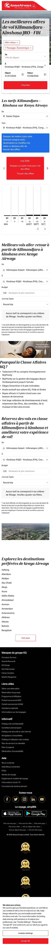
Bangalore (7, 630)
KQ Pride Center (8, 669)
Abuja (4, 587)
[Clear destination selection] (47, 128)
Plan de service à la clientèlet (13, 743)
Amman (5, 604)
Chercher (25, 85)
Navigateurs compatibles (12, 735)
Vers (3, 123)
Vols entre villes (14, 827)
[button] (18, 48)
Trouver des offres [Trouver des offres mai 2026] (25, 173)
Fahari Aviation (8, 673)
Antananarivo (8, 613)
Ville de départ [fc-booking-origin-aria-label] (12, 57)
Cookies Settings (25, 933)
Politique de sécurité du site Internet (16, 732)
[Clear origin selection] (47, 116)
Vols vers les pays (9, 823)
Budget (5, 287)
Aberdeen (6, 574)
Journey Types (8, 299)
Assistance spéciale (10, 708)
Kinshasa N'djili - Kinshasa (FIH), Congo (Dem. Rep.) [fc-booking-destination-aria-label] (24, 66)
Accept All (25, 941)
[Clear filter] (47, 270)
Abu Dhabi (7, 582)
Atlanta (5, 621)
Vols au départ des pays (17, 830)
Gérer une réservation (10, 688)
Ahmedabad (7, 600)
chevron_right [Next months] (47, 168)
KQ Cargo (6, 665)
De (6, 54)
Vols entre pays (39, 823)
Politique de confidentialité (12, 724)
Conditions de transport (11, 728)
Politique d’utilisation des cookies (15, 739)
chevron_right (45, 229)
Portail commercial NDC (11, 700)
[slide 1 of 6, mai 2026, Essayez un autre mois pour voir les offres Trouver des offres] (25, 168)
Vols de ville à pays (35, 830)
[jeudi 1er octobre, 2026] (44, 215)
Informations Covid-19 (11, 782)
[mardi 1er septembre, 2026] (37, 215)
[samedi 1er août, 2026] (29, 215)
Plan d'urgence (8, 747)
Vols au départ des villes (31, 827)
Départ (7, 73)
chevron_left (37, 229)
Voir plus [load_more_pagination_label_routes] (25, 638)
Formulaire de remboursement (14, 786)
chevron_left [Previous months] (4, 168)
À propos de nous (9, 657)
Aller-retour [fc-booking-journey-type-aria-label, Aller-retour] (10, 42)
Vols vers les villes (25, 823)
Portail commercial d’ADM (12, 704)
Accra (4, 591)
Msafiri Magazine (9, 677)
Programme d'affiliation (11, 696)
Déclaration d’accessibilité (12, 751)
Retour (30, 73)
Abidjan (5, 578)
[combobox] (25, 116)
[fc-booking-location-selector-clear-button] (45, 65)
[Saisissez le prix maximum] (27, 293)
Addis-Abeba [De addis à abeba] (8, 595)
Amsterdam (7, 608)
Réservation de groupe (11, 692)
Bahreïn (5, 626)
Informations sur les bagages (14, 712)
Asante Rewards (8, 661)
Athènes (6, 617)
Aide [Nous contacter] (11, 767)
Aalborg (5, 570)
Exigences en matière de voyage (15, 778)
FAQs (4, 771)
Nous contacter (8, 763)
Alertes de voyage (9, 774)
